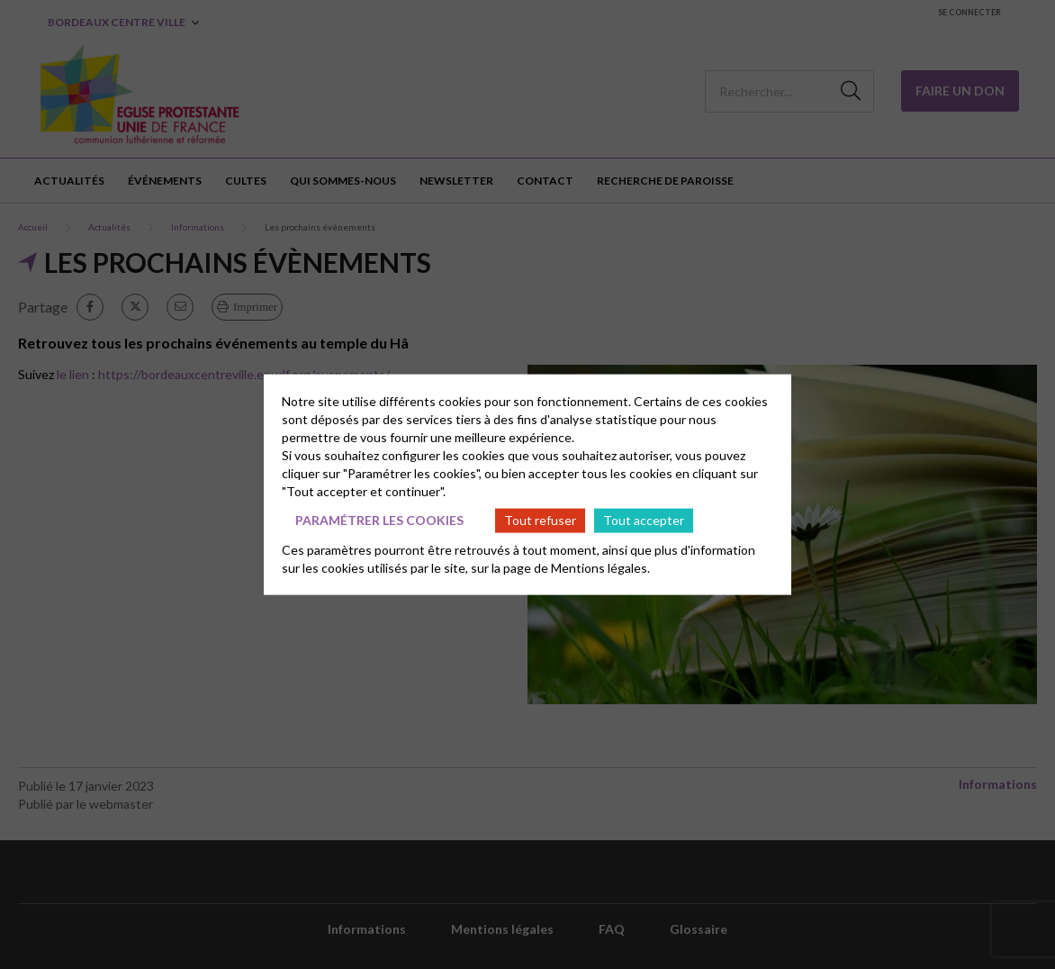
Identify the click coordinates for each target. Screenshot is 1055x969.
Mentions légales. (600, 567)
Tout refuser (540, 520)
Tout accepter (643, 520)
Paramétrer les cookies (379, 520)
